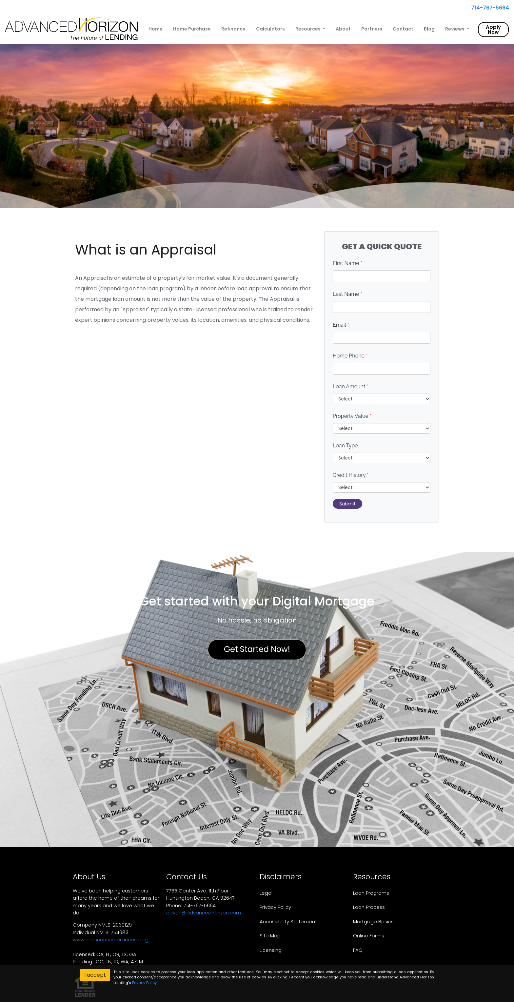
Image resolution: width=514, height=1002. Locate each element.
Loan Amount (350, 386)
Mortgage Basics (373, 921)
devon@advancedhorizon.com (203, 912)
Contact (403, 29)
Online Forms (368, 935)
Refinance (233, 29)
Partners (371, 29)
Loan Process (369, 907)
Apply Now (493, 29)
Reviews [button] (455, 29)
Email (341, 325)
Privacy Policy (275, 907)
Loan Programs (371, 893)
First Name (347, 263)
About (343, 29)
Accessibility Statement (288, 921)
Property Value (352, 416)
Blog (429, 29)
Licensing (271, 950)
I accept (95, 975)
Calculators (270, 29)
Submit (347, 504)
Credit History (350, 475)
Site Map (270, 935)
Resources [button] (308, 29)
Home (155, 29)
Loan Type (347, 445)
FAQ (358, 950)
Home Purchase (192, 29)
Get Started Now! (257, 649)
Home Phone (350, 356)
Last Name (347, 294)
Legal (266, 893)
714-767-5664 (487, 7)
